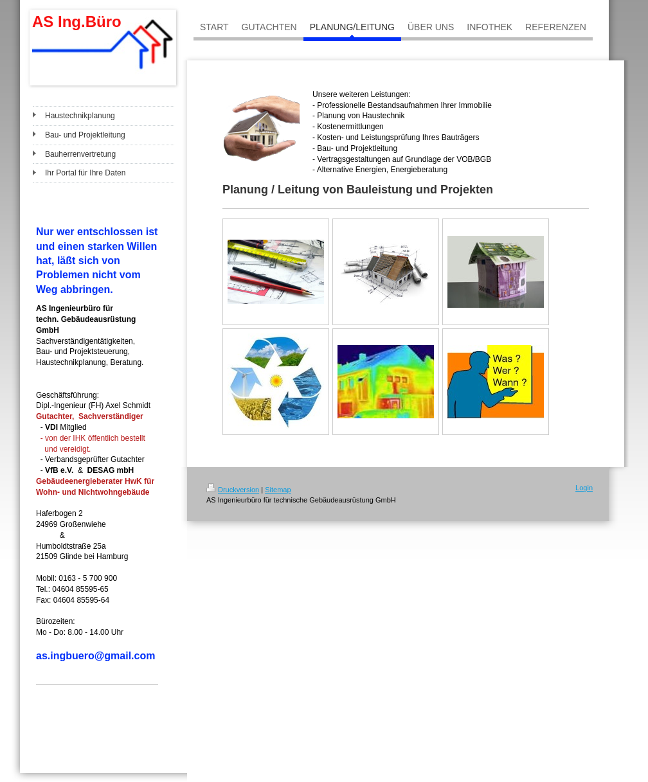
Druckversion (232, 489)
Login (584, 488)
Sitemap (278, 489)
